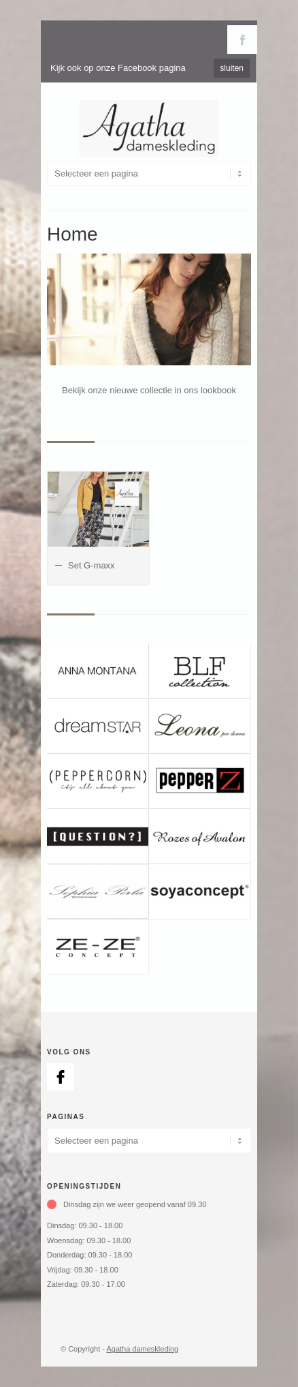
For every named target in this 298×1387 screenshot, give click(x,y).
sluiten (232, 68)
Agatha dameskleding (142, 1349)
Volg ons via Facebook (242, 39)
